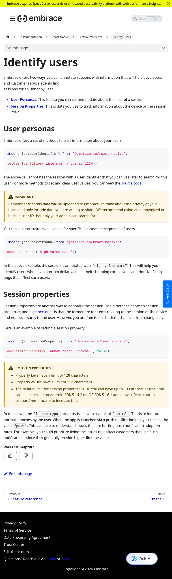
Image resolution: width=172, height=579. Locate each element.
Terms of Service (17, 530)
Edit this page (18, 473)
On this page (17, 47)
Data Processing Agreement (27, 537)
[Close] (168, 3)
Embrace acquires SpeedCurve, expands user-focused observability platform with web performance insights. (83, 3)
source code (131, 183)
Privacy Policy (15, 523)
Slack (65, 558)
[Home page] (8, 36)
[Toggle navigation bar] (12, 18)
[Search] (147, 18)
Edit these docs (16, 551)
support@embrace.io (33, 400)
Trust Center (14, 544)
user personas (41, 311)
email (51, 558)
